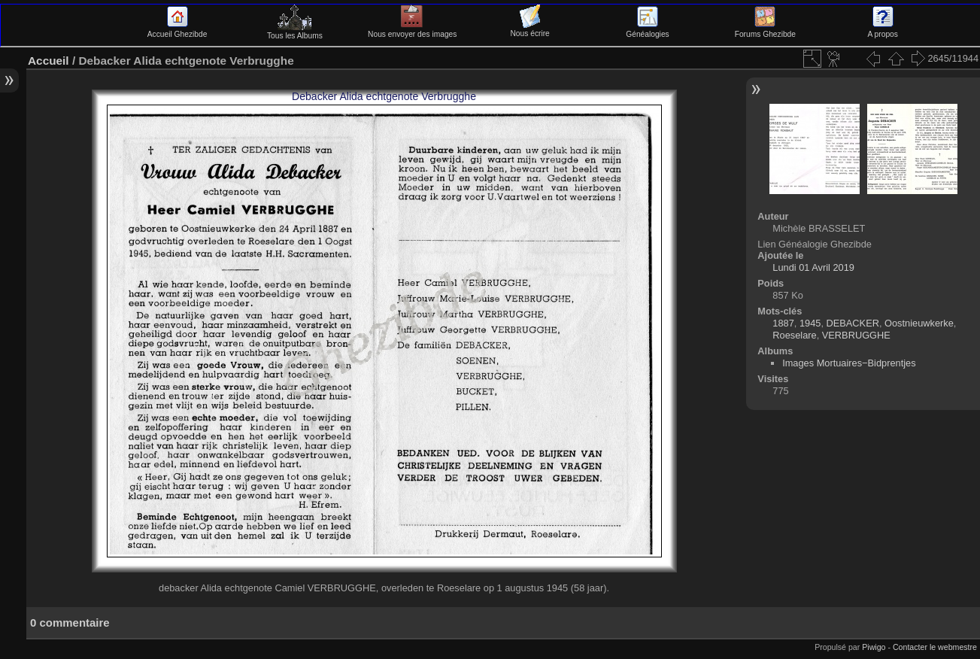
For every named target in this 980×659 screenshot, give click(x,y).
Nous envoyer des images (412, 30)
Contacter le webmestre (935, 646)
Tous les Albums (295, 31)
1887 (782, 323)
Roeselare (794, 335)
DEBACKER (853, 323)
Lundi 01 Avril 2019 (813, 267)
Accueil (48, 60)
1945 (810, 323)
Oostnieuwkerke (919, 323)
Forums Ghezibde (765, 30)
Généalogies (647, 30)
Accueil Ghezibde (177, 30)
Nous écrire (529, 29)
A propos (882, 30)
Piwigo (873, 646)
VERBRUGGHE (856, 335)
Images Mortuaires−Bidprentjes (848, 363)
